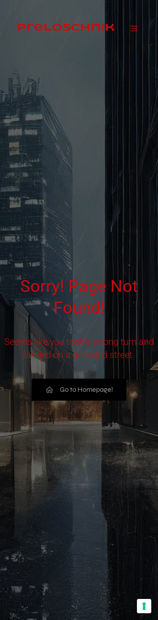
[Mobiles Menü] (134, 21)
